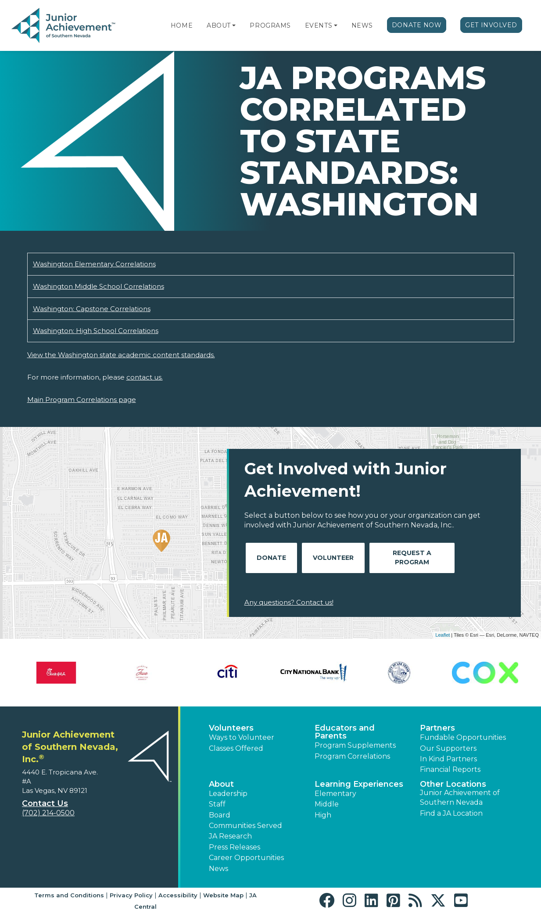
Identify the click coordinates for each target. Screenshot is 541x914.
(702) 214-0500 (48, 813)
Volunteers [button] (231, 728)
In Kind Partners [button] (448, 759)
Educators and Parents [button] (345, 732)
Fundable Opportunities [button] (463, 737)
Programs (270, 25)
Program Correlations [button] (352, 756)
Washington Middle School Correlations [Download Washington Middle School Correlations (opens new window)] (98, 286)
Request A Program (412, 557)
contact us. (144, 377)
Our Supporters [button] (448, 748)
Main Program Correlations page (81, 399)
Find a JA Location (451, 813)
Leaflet (442, 635)
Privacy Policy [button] (131, 895)
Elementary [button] (335, 793)
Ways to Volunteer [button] (241, 737)
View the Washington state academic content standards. (121, 355)
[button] (234, 25)
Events (318, 25)
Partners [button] (437, 728)
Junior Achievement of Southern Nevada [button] (460, 797)
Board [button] (219, 815)
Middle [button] (327, 804)
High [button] (323, 815)
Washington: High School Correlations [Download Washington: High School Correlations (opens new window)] (95, 330)
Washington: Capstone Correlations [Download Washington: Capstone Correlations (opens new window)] (91, 309)
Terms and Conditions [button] (69, 895)
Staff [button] (217, 804)
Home (182, 25)
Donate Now (417, 25)
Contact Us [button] (45, 803)
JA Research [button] (230, 836)
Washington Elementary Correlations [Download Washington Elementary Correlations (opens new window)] (94, 264)
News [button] (218, 868)
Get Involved (491, 25)
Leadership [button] (228, 793)
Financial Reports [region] (450, 769)
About (219, 25)
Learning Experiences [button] (359, 784)
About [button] (221, 784)
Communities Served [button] (245, 825)
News (362, 25)
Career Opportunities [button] (246, 857)
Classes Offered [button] (236, 748)
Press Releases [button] (234, 847)
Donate (271, 558)
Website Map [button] (223, 895)
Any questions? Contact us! (288, 602)
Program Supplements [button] (355, 745)
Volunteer (333, 558)
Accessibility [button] (177, 895)
